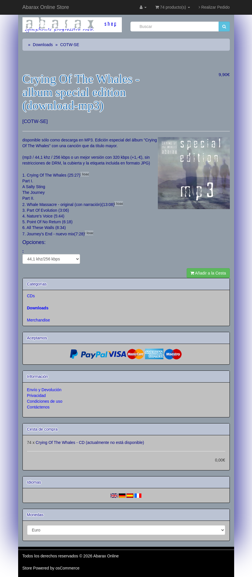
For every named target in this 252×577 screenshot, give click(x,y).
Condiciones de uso (44, 401)
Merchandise (38, 320)
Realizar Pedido (214, 7)
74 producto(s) (172, 7)
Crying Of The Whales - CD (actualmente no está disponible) (90, 442)
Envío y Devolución (44, 389)
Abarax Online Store (45, 7)
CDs (31, 296)
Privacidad (36, 395)
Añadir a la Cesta (208, 273)
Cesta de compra (42, 429)
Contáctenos (38, 407)
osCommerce (67, 568)
